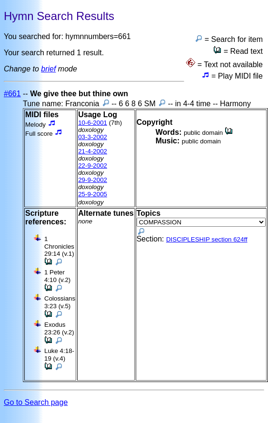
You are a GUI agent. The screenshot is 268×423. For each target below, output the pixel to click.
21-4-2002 (92, 151)
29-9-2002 (92, 179)
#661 (12, 94)
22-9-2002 (92, 165)
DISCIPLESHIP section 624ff (207, 239)
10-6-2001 (92, 122)
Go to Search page (36, 402)
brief (48, 69)
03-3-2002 (92, 137)
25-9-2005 (92, 194)
